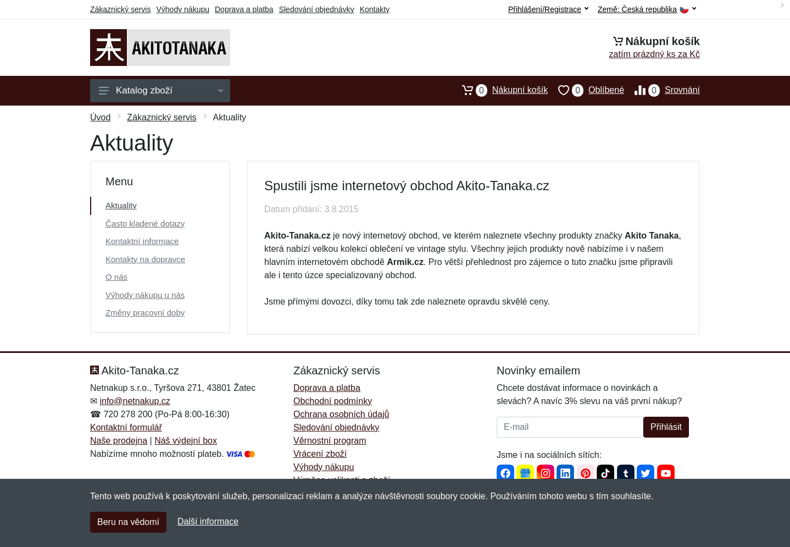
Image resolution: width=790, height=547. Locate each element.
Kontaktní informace (142, 241)
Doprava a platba (244, 9)
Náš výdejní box (185, 440)
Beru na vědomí (128, 522)
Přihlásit (666, 427)
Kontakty (375, 9)
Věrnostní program (329, 440)
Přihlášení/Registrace (548, 9)
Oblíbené (586, 90)
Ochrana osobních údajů (341, 414)
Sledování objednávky (316, 9)
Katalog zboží (161, 90)
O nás (116, 276)
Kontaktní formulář (126, 427)
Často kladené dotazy (145, 223)
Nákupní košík (500, 90)
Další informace (207, 521)
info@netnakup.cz (134, 401)
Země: (647, 9)
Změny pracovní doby (145, 312)
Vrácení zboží (320, 453)
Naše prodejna (118, 440)
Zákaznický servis (120, 9)
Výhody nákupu (182, 9)
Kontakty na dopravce (145, 259)
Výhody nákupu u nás (145, 295)
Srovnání (662, 90)
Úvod (100, 117)
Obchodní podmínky (332, 401)
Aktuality (121, 205)
